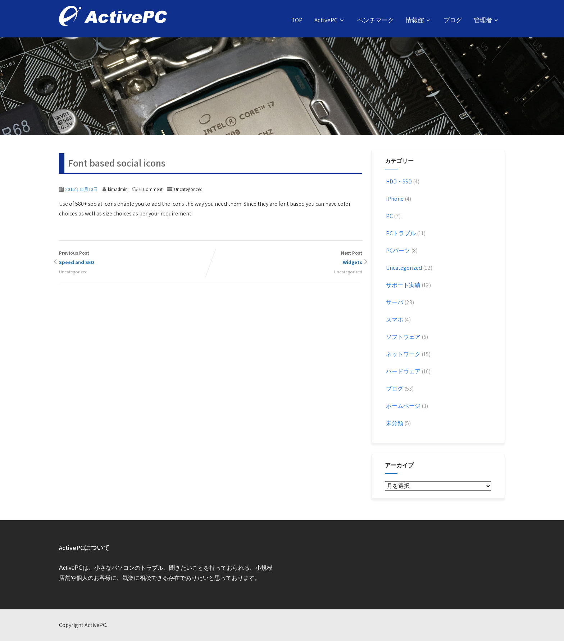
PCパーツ (397, 250)
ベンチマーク (375, 20)
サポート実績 (402, 285)
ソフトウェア (402, 337)
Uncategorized (188, 189)
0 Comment (151, 189)
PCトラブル (400, 233)
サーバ (394, 302)
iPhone (394, 199)
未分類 (394, 423)
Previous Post (135, 258)
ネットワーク (402, 354)
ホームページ (402, 406)
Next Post (287, 258)
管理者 (487, 20)
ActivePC (329, 20)
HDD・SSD (398, 181)
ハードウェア (402, 371)
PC (389, 216)
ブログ (453, 20)
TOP (297, 20)
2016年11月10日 (81, 189)
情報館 (419, 20)
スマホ (394, 319)
